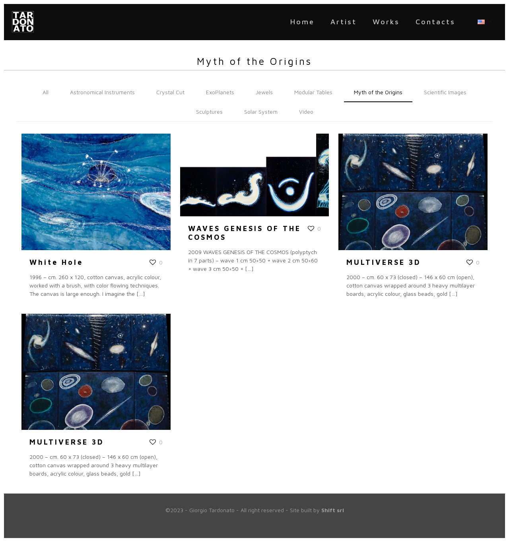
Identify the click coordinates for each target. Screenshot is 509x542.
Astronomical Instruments (102, 92)
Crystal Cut (170, 92)
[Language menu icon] (484, 22)
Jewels (264, 92)
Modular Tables (313, 92)
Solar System (261, 111)
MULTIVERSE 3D (383, 262)
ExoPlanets (220, 92)
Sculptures (209, 111)
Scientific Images (445, 92)
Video (306, 111)
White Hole (56, 262)
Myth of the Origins (378, 92)
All (46, 92)
